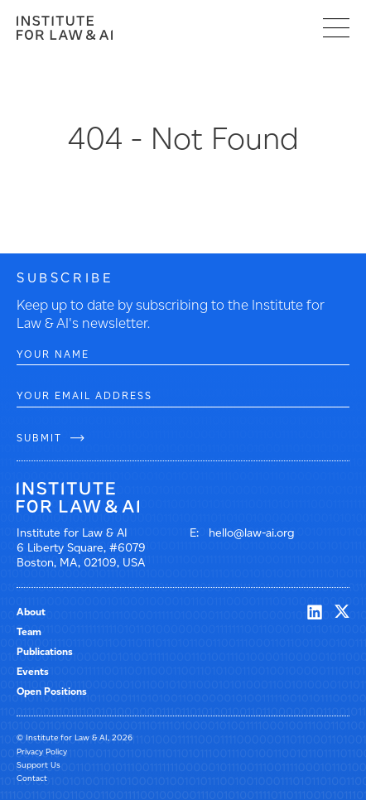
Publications (45, 651)
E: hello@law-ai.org (242, 533)
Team (29, 631)
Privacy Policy (42, 751)
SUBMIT (39, 437)
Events (33, 671)
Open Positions (52, 691)
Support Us (38, 764)
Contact (32, 778)
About (31, 611)
